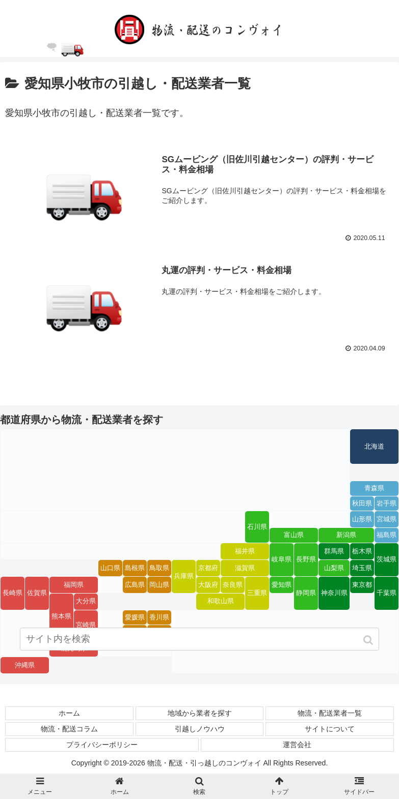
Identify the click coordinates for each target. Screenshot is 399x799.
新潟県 (346, 534)
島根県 (135, 567)
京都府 (208, 567)
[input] (199, 642)
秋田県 (362, 503)
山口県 (110, 567)
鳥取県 (159, 567)
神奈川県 (334, 592)
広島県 (135, 583)
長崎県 (12, 592)
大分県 (86, 600)
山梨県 (334, 567)
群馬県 (334, 550)
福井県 (245, 550)
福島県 (386, 534)
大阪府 (208, 583)
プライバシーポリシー (102, 744)
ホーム (69, 712)
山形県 (362, 518)
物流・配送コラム (69, 728)
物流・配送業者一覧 (330, 712)
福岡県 (74, 583)
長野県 (306, 559)
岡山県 (159, 583)
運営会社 (297, 744)
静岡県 (306, 592)
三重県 (257, 592)
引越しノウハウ (200, 728)
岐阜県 (281, 559)
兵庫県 (184, 575)
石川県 (257, 526)
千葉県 (386, 592)
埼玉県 (362, 567)
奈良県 (233, 583)
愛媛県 (135, 616)
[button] (369, 643)
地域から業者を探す (200, 712)
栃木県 (362, 550)
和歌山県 (220, 600)
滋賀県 (245, 567)
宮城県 (386, 518)
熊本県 (61, 615)
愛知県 (281, 583)
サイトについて (330, 728)
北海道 (374, 446)
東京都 (362, 583)
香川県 (159, 616)
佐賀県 (37, 592)
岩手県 (386, 503)
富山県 (294, 534)
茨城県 (386, 559)
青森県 (374, 487)
